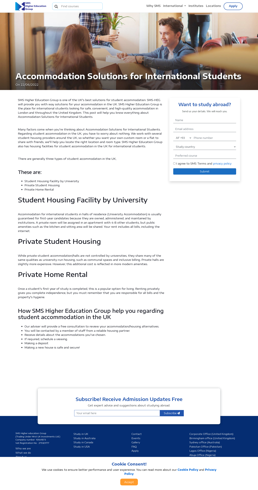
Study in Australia (84, 438)
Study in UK (81, 433)
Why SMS (153, 6)
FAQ (134, 446)
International (173, 6)
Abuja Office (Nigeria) (202, 454)
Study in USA (82, 446)
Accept (129, 482)
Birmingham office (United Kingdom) (212, 438)
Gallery (135, 442)
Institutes (196, 6)
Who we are (23, 448)
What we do (23, 452)
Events (135, 438)
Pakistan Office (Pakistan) (205, 446)
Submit (204, 171)
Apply (233, 6)
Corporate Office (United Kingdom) (211, 433)
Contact (136, 433)
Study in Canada (83, 442)
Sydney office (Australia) (204, 442)
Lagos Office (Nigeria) (202, 450)
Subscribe (172, 413)
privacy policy (222, 163)
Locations (213, 6)
